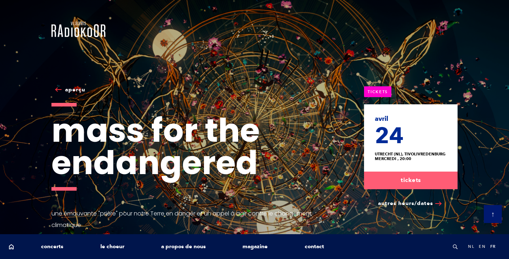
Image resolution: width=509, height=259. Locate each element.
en (482, 246)
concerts (52, 246)
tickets (411, 180)
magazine (255, 246)
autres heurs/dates (405, 203)
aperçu (75, 89)
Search (455, 246)
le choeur (112, 246)
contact (314, 246)
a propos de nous (183, 246)
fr (493, 246)
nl (471, 246)
